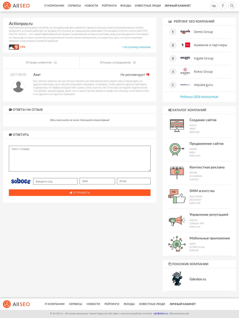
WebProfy (194, 132)
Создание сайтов (202, 120)
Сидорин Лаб (196, 223)
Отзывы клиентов (41, 62)
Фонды (125, 5)
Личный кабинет (178, 5)
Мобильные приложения (209, 238)
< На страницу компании (136, 47)
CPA (22, 47)
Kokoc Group (203, 71)
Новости (91, 5)
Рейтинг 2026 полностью (199, 97)
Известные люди (148, 5)
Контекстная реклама (207, 167)
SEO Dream (195, 199)
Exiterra (193, 220)
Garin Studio (195, 196)
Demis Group (203, 32)
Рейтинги (109, 5)
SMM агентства (202, 191)
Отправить (79, 192)
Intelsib (193, 149)
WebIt (192, 128)
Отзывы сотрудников (118, 62)
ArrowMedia (195, 176)
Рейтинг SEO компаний (191, 21)
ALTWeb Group (197, 247)
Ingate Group (203, 58)
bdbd (192, 152)
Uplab (192, 243)
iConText (193, 179)
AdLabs (193, 172)
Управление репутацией (208, 214)
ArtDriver (194, 250)
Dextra (192, 125)
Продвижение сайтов (206, 144)
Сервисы (74, 5)
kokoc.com (194, 155)
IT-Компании (54, 5)
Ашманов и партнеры (210, 45)
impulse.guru (203, 85)
